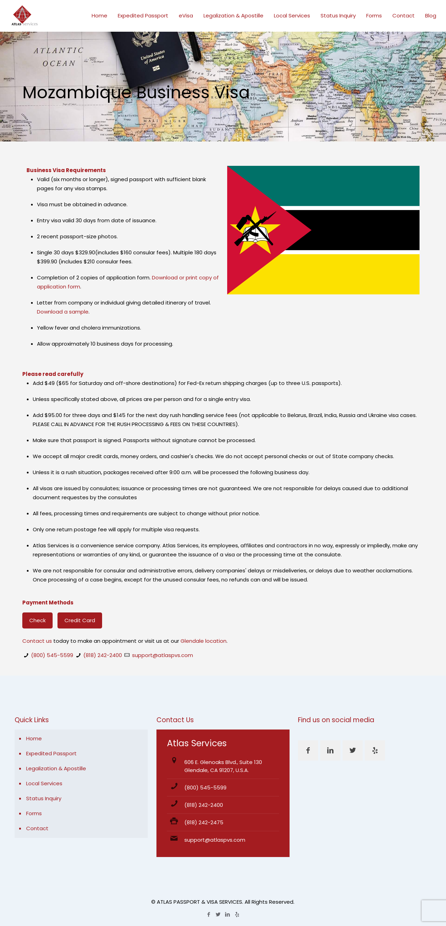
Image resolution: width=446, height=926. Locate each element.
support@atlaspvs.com (162, 655)
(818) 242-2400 (102, 655)
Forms (34, 813)
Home (34, 738)
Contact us (37, 641)
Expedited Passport (51, 753)
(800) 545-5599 (52, 655)
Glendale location (203, 641)
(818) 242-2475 (203, 822)
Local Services (44, 783)
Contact (37, 828)
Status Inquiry (43, 798)
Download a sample (63, 311)
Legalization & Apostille (56, 768)
